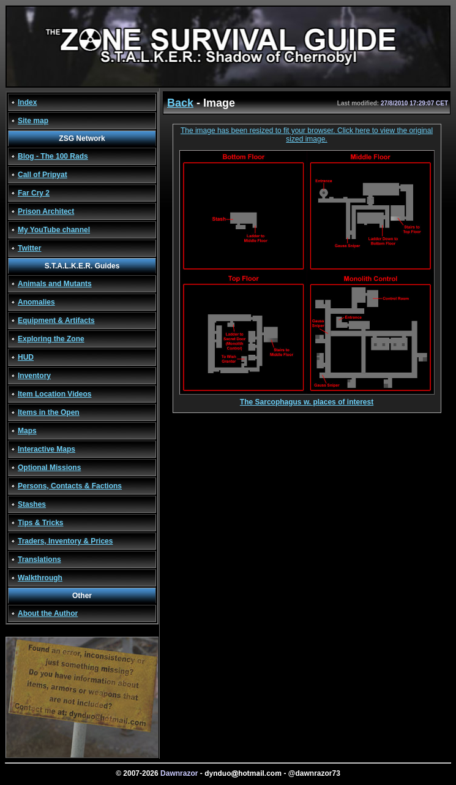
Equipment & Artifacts (56, 320)
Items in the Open (49, 412)
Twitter (29, 248)
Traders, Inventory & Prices (65, 541)
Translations (39, 559)
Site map (33, 120)
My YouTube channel (54, 230)
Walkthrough (40, 578)
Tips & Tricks (40, 522)
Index (27, 102)
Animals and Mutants (55, 283)
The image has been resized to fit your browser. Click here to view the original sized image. (307, 134)
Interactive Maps (46, 449)
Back (180, 103)
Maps (27, 431)
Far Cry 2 (34, 193)
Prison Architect (46, 211)
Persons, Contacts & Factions (70, 486)
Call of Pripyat (42, 174)
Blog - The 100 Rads (53, 156)
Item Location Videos (54, 394)
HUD (26, 357)
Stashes (32, 504)
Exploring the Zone (51, 339)
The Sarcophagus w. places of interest (307, 398)
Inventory (34, 375)
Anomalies (36, 302)
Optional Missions (49, 467)
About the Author (48, 613)
